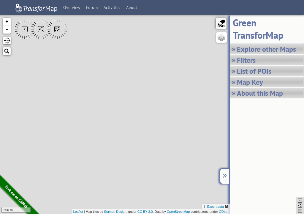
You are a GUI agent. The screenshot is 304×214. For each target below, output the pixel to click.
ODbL (223, 211)
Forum (92, 7)
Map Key (250, 82)
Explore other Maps (266, 49)
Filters (246, 60)
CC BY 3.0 (145, 211)
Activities (112, 7)
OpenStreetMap (178, 211)
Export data (217, 206)
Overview (71, 7)
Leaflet (78, 211)
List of (254, 71)
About (131, 7)
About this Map (260, 93)
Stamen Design (115, 211)
